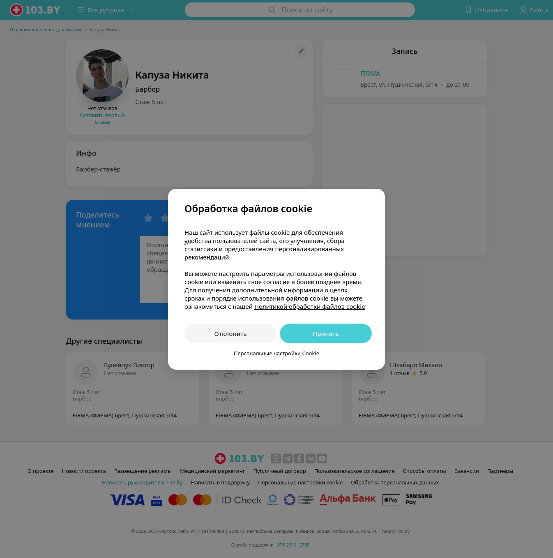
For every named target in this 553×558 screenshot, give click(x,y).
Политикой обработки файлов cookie (309, 306)
